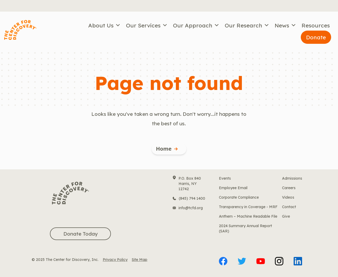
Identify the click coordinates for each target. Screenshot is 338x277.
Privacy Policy (115, 259)
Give (286, 216)
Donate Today (80, 234)
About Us (104, 25)
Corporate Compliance (239, 197)
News (285, 25)
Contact (289, 206)
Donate (316, 37)
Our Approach (196, 25)
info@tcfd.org (191, 208)
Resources (316, 25)
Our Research (247, 25)
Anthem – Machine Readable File (248, 216)
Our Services (147, 25)
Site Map (139, 259)
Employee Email (233, 187)
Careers (288, 187)
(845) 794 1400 (192, 198)
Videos (288, 197)
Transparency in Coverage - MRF (248, 206)
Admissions (292, 178)
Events (225, 178)
